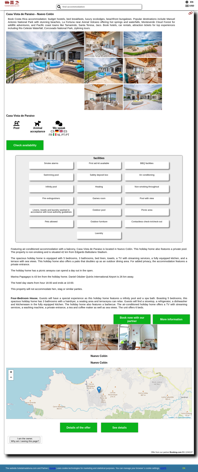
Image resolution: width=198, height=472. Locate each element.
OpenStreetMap (184, 417)
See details (119, 427)
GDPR (163, 468)
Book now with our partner (132, 319)
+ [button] (11, 372)
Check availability (24, 145)
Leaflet (171, 417)
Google (52, 468)
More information (171, 319)
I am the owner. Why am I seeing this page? (25, 439)
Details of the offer (78, 427)
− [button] (11, 377)
